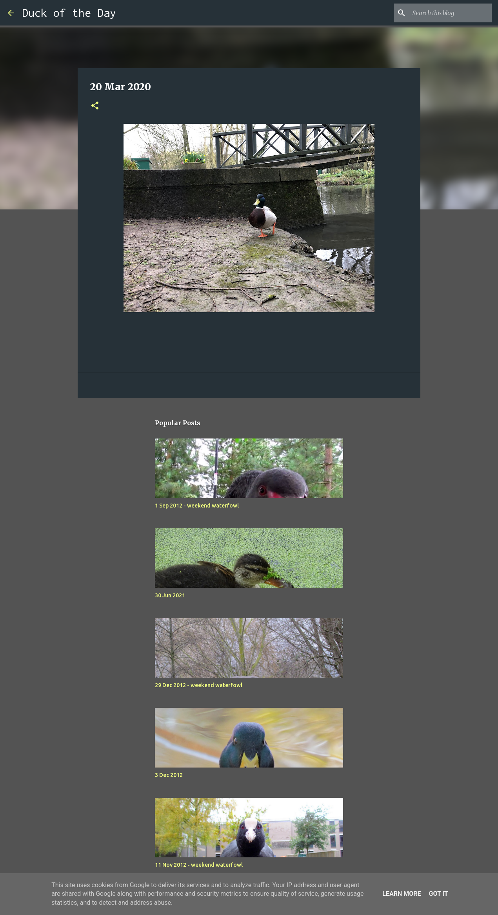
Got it (438, 893)
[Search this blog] (450, 13)
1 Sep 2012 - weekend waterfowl (197, 505)
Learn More (401, 893)
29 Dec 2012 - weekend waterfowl (198, 685)
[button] (95, 106)
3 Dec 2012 (169, 775)
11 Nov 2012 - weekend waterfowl (199, 865)
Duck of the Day (69, 12)
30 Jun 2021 (170, 595)
